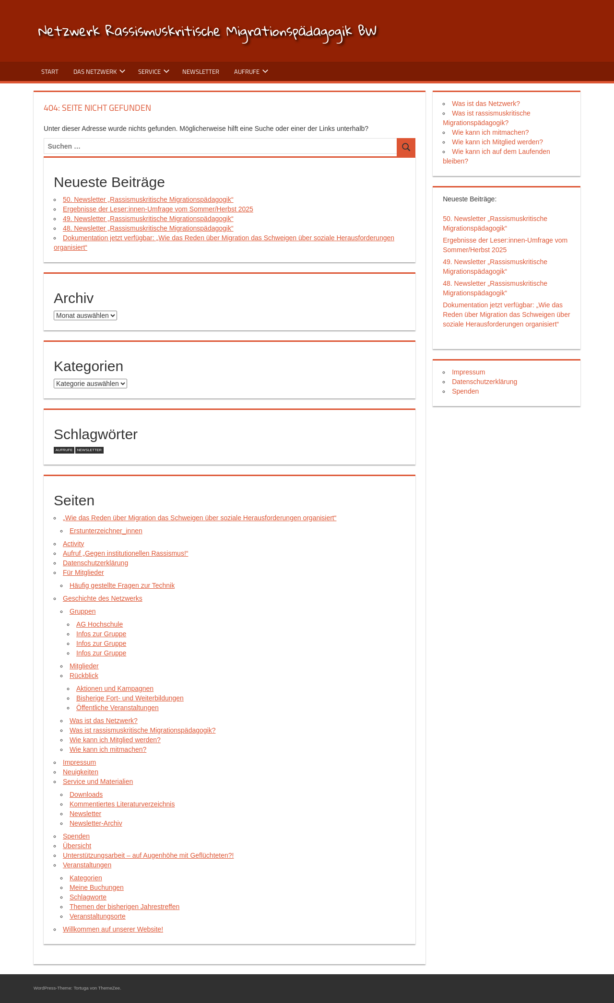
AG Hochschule (99, 624)
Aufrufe (251, 71)
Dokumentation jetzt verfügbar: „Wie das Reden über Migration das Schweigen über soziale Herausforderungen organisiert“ (506, 314)
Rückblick (84, 675)
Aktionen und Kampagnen (115, 688)
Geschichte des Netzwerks (102, 598)
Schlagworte (88, 897)
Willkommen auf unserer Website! (113, 929)
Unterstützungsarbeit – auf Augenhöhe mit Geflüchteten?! (148, 855)
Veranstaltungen (87, 865)
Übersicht (77, 846)
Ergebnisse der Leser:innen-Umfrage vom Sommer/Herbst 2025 (158, 209)
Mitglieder (84, 666)
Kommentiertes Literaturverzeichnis (122, 804)
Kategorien (86, 878)
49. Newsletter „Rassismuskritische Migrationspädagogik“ (148, 218)
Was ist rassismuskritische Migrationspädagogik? (142, 730)
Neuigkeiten (80, 772)
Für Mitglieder (83, 572)
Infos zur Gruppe (101, 634)
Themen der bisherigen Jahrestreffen (124, 906)
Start (50, 71)
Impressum (79, 762)
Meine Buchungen (97, 887)
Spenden (76, 836)
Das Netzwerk (99, 71)
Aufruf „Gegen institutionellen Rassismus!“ (125, 553)
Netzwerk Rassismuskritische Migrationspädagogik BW (207, 31)
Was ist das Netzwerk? (104, 720)
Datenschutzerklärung (95, 563)
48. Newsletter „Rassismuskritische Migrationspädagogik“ (148, 228)
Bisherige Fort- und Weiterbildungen (130, 698)
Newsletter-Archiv (96, 823)
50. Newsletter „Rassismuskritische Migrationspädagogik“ (148, 199)
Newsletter (200, 71)
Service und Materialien (98, 781)
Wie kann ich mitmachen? (108, 749)
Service (154, 71)
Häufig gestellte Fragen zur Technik (122, 585)
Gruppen (82, 611)
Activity (73, 544)
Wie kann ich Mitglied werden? (115, 740)
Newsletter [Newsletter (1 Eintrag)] (89, 450)
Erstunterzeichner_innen (106, 531)
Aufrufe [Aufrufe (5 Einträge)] (64, 450)
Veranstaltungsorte (98, 916)
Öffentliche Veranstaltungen (117, 707)
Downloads (86, 794)
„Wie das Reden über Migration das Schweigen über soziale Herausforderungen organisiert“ (199, 518)
